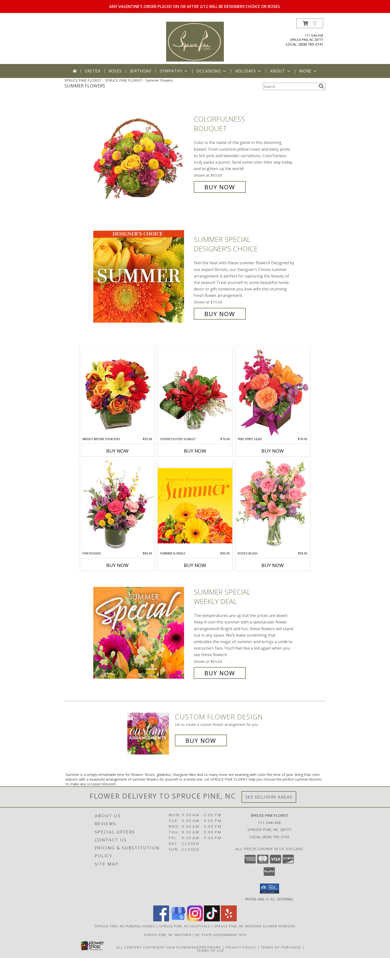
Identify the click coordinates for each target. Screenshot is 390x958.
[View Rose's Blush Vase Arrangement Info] (272, 505)
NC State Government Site (220, 934)
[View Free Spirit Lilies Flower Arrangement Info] (272, 391)
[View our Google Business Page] (178, 919)
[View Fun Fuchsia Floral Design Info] (117, 505)
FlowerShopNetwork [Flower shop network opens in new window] (198, 947)
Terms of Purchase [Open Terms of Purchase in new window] (281, 947)
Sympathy (174, 71)
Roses (115, 71)
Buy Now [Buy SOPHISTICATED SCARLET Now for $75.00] (195, 451)
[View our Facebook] (161, 919)
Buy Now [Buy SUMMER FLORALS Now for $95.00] (195, 565)
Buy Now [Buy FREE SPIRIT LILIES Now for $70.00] (272, 451)
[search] (321, 86)
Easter (92, 71)
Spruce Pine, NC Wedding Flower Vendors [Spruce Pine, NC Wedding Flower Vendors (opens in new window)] (254, 926)
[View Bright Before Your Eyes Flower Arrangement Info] (117, 391)
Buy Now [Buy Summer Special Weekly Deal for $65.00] (219, 673)
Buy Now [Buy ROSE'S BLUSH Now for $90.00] (272, 565)
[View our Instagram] (195, 919)
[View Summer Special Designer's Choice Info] (142, 276)
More (308, 71)
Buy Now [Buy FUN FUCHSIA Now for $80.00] (117, 565)
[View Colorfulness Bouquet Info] (142, 153)
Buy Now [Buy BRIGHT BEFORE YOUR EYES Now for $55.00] (117, 451)
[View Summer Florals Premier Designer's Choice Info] (195, 505)
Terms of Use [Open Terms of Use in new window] (210, 950)
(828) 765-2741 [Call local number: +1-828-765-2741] (310, 44)
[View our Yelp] (229, 919)
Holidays (248, 71)
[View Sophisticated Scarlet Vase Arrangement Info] (195, 391)
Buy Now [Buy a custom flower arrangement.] (201, 740)
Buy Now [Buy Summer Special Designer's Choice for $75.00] (219, 314)
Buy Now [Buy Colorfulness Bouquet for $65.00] (219, 187)
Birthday (140, 71)
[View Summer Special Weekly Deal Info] (142, 632)
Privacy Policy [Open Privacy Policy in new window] (241, 947)
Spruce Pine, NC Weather (167, 934)
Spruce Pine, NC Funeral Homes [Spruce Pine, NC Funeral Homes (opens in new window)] (125, 926)
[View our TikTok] (212, 919)
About (280, 71)
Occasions (211, 71)
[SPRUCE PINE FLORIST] (195, 41)
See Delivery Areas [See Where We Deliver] (269, 797)
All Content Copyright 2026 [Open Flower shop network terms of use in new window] (145, 947)
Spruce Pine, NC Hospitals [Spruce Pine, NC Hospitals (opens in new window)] (184, 926)
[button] (309, 23)
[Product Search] (289, 86)
